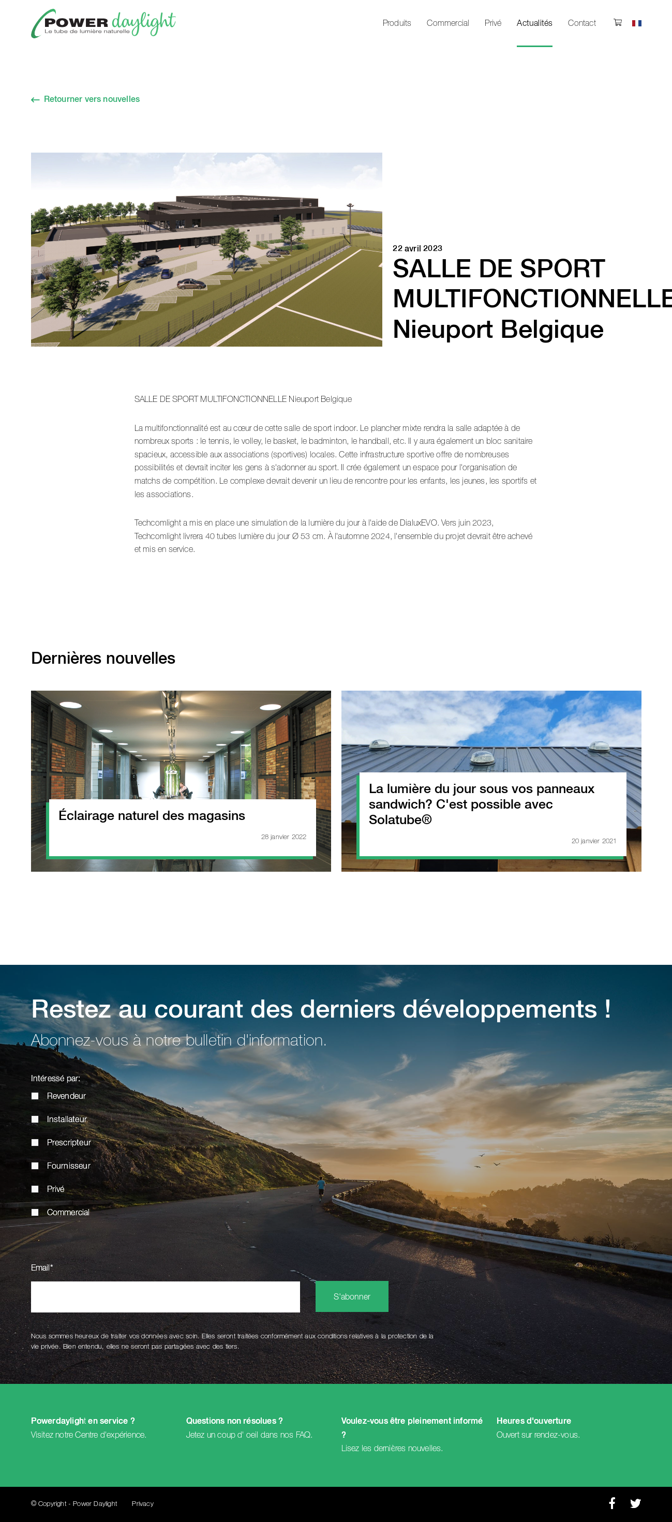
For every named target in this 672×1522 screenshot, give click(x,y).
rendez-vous (556, 1435)
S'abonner (352, 1297)
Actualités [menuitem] (534, 24)
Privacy (142, 1504)
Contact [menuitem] (581, 23)
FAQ (303, 1435)
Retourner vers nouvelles (92, 100)
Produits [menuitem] (397, 23)
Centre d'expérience (109, 1435)
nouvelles (424, 1448)
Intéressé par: (56, 1079)
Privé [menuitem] (493, 23)
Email (42, 1268)
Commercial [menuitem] (448, 23)
